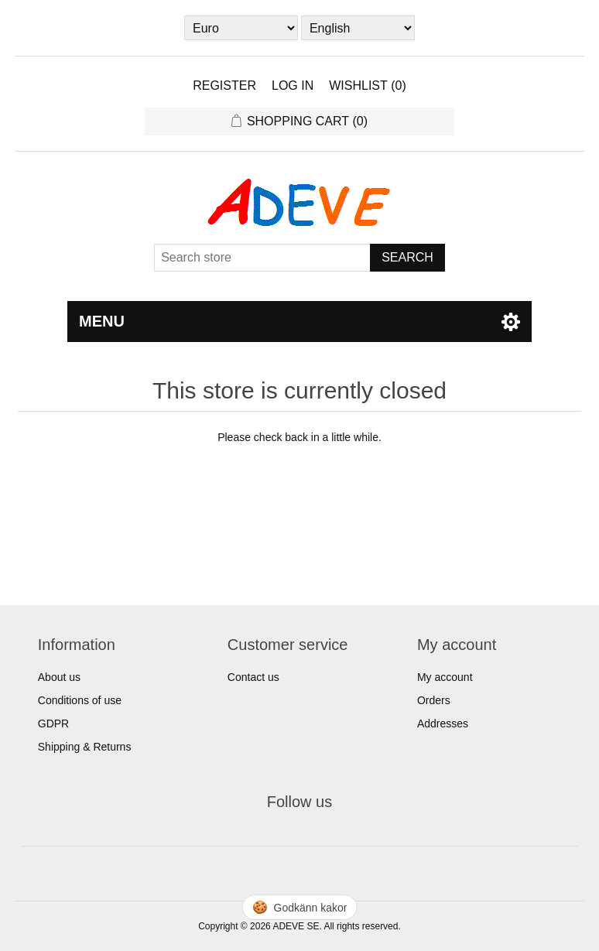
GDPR (53, 723)
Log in (292, 85)
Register (224, 85)
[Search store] (262, 258)
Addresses (442, 723)
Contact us (253, 677)
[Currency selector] (241, 27)
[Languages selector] (358, 27)
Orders (433, 700)
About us (59, 677)
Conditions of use (80, 700)
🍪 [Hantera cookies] (299, 907)
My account (445, 677)
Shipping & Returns (85, 747)
